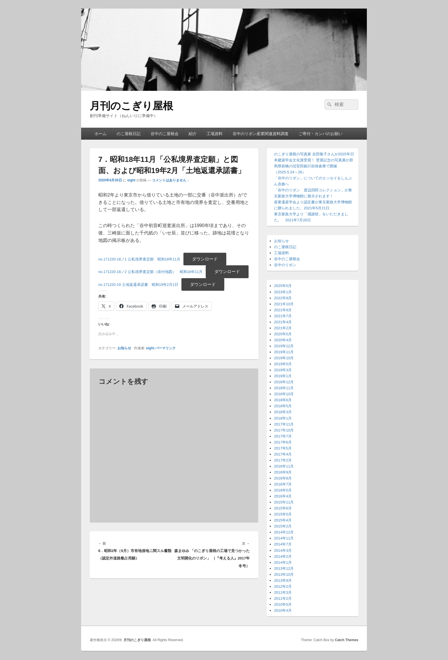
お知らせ (124, 348)
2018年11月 (284, 388)
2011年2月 (283, 598)
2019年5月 (283, 364)
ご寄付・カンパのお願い (321, 133)
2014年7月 (283, 544)
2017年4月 (283, 454)
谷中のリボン (285, 265)
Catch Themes (346, 640)
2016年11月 (284, 466)
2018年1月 (283, 418)
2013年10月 (284, 574)
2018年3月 (283, 412)
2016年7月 (283, 484)
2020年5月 (283, 334)
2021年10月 (284, 304)
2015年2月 (283, 526)
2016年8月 (283, 478)
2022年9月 (283, 298)
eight (131, 180)
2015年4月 (283, 520)
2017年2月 (283, 460)
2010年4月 (283, 610)
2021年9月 (283, 310)
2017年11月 (284, 424)
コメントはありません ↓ (170, 180)
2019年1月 (283, 376)
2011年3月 (283, 592)
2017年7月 (283, 436)
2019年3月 (283, 370)
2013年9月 (283, 580)
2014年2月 (283, 556)
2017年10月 (284, 430)
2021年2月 (283, 328)
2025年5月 (283, 286)
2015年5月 (283, 514)
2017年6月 (283, 442)
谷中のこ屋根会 (165, 133)
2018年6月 (283, 400)
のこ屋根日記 (129, 133)
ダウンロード (205, 258)
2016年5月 (283, 490)
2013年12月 (284, 568)
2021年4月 (283, 322)
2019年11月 (284, 352)
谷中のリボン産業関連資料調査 (261, 133)
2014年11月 (284, 538)
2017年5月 (283, 448)
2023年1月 (283, 292)
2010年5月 (283, 604)
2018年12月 (284, 382)
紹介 (193, 133)
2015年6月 (283, 508)
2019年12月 (284, 346)
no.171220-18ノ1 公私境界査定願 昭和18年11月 (139, 259)
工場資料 (215, 133)
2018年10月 (284, 394)
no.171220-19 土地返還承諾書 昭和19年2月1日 (138, 284)
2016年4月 (283, 496)
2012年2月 (283, 586)
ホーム (101, 133)
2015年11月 (284, 502)
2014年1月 (283, 562)
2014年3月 (283, 550)
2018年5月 (283, 406)
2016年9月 (283, 472)
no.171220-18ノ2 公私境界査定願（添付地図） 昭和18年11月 (150, 272)
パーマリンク (165, 348)
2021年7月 (283, 316)
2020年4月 (283, 340)
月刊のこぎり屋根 (131, 106)
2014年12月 (284, 532)
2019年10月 (284, 358)
